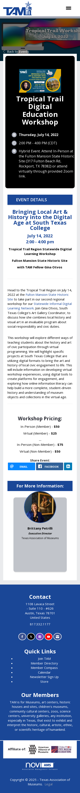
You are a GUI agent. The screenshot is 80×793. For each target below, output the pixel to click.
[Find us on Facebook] (22, 636)
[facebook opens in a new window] (49, 466)
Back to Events (16, 51)
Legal (48, 784)
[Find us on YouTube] (48, 636)
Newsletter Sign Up (44, 677)
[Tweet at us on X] (31, 636)
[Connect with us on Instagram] (40, 636)
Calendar (44, 672)
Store (44, 681)
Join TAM (44, 658)
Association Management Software (40, 766)
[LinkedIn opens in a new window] (68, 466)
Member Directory (44, 663)
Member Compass (44, 668)
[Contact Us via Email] (57, 636)
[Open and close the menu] (54, 8)
